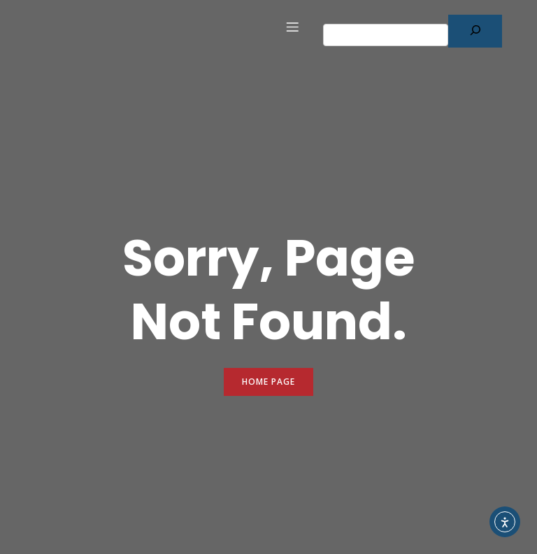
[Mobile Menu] (292, 26)
